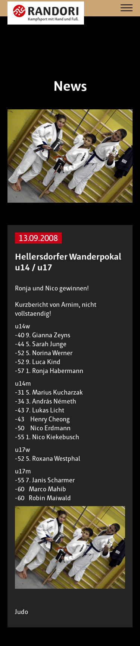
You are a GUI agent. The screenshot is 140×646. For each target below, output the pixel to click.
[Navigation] (127, 8)
